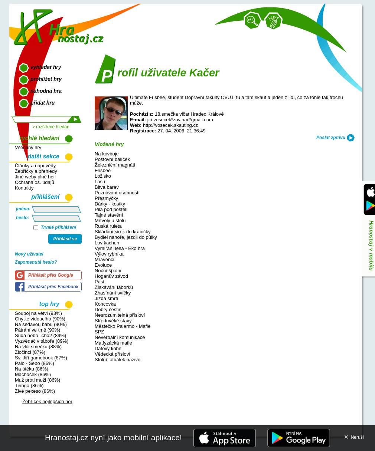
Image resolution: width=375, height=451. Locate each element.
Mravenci (104, 259)
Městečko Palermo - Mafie (122, 326)
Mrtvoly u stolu (110, 220)
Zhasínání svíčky (113, 293)
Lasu (100, 181)
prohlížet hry (46, 79)
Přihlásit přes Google (50, 275)
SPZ (99, 332)
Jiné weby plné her (35, 177)
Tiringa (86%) (29, 385)
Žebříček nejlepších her (47, 401)
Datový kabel (109, 348)
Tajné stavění (109, 215)
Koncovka (105, 304)
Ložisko (103, 176)
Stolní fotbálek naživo (117, 359)
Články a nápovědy (35, 165)
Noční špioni (108, 270)
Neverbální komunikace (120, 337)
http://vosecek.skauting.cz (170, 125)
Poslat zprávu (330, 137)
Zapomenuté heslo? (36, 262)
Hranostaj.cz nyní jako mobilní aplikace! (113, 437)
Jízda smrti (106, 298)
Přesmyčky (106, 198)
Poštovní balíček (112, 159)
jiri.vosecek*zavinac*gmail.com (180, 119)
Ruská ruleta (108, 226)
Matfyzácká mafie (113, 343)
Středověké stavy (113, 320)
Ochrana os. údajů (34, 182)
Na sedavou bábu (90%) (41, 324)
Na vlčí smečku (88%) (38, 346)
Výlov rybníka (109, 254)
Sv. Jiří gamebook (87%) (41, 358)
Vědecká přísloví (112, 354)
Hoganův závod (111, 276)
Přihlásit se (65, 238)
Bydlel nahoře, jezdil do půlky (126, 237)
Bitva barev (107, 187)
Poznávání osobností (117, 192)
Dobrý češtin (108, 309)
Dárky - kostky (110, 204)
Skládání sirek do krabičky (122, 231)
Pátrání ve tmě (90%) (37, 330)
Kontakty (24, 188)
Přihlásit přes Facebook (53, 286)
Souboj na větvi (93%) (38, 313)
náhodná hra (46, 91)
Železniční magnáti (115, 165)
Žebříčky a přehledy (36, 171)
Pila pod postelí (111, 209)
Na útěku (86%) (31, 369)
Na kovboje (107, 154)
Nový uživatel (29, 254)
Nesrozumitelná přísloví (120, 315)
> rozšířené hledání (51, 126)
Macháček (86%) (33, 374)
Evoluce (103, 265)
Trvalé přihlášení (54, 227)
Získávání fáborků (114, 287)
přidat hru (42, 103)
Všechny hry (28, 147)
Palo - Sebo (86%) (34, 363)
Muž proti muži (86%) (37, 380)
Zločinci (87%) (30, 352)
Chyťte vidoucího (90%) (40, 319)
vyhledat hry (45, 67)
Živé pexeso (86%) (35, 391)
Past (99, 281)
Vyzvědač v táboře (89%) (41, 341)
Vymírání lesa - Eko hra (120, 248)
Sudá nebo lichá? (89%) (40, 335)
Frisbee (103, 170)
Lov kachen (107, 243)
